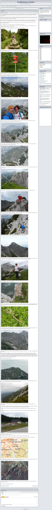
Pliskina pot (42, 77)
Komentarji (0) (36, 486)
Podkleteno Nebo (26, 2)
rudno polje (7, 485)
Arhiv (4, 6)
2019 (40, 49)
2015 (40, 52)
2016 (40, 51)
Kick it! (3, 486)
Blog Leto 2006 (43, 65)
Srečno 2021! (42, 79)
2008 (40, 58)
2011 (40, 55)
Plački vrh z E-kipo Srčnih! (44, 98)
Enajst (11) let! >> (21, 8)
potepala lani (17, 75)
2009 (40, 57)
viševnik (4, 485)
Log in (50, 6)
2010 (40, 56)
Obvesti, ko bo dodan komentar (7, 504)
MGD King (28, 509)
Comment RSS (42, 104)
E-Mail (1, 486)
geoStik (42, 67)
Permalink (34, 486)
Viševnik (3, 10)
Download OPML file (47, 68)
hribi (37, 485)
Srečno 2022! (42, 72)
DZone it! (5, 486)
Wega (41, 66)
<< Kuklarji (16, 8)
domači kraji (34, 485)
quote (36, 496)
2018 (40, 50)
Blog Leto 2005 (43, 64)
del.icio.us (8, 486)
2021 (40, 47)
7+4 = (2, 494)
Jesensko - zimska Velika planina (45, 83)
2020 (40, 48)
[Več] (40, 100)
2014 (40, 53)
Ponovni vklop (42, 78)
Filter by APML (15, 6)
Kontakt (7, 6)
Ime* (2, 491)
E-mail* (2, 493)
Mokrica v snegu (42, 82)
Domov (2, 6)
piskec (2, 11)
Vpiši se (10, 6)
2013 (40, 54)
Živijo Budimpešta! (43, 73)
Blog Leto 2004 (43, 63)
